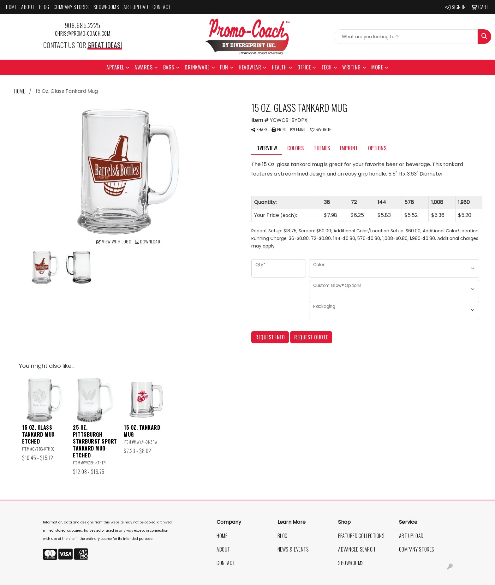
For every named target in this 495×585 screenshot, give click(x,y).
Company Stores (71, 7)
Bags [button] (168, 67)
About (28, 7)
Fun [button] (224, 67)
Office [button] (304, 67)
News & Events (293, 549)
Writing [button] (351, 67)
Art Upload (135, 7)
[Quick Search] (406, 36)
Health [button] (279, 67)
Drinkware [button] (197, 67)
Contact (161, 7)
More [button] (377, 67)
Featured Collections (361, 536)
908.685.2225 (82, 25)
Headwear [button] (250, 67)
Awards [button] (143, 67)
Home (11, 7)
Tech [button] (326, 67)
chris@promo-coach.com (82, 33)
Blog (44, 7)
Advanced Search (356, 549)
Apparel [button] (115, 67)
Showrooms (106, 7)
